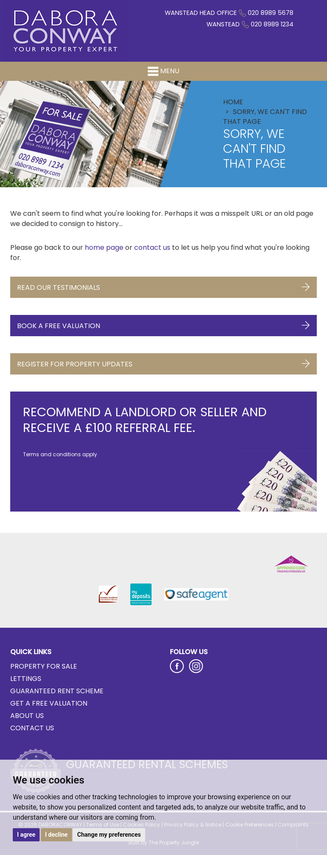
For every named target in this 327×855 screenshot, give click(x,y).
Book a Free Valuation (163, 324)
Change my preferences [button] (109, 834)
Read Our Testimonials (163, 285)
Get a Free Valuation (48, 703)
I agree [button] (26, 834)
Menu (163, 71)
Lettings (25, 678)
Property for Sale (43, 666)
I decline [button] (56, 834)
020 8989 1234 (272, 24)
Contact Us (32, 728)
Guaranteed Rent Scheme (56, 691)
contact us (152, 247)
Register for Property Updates (163, 362)
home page (104, 247)
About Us (27, 716)
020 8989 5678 (270, 13)
